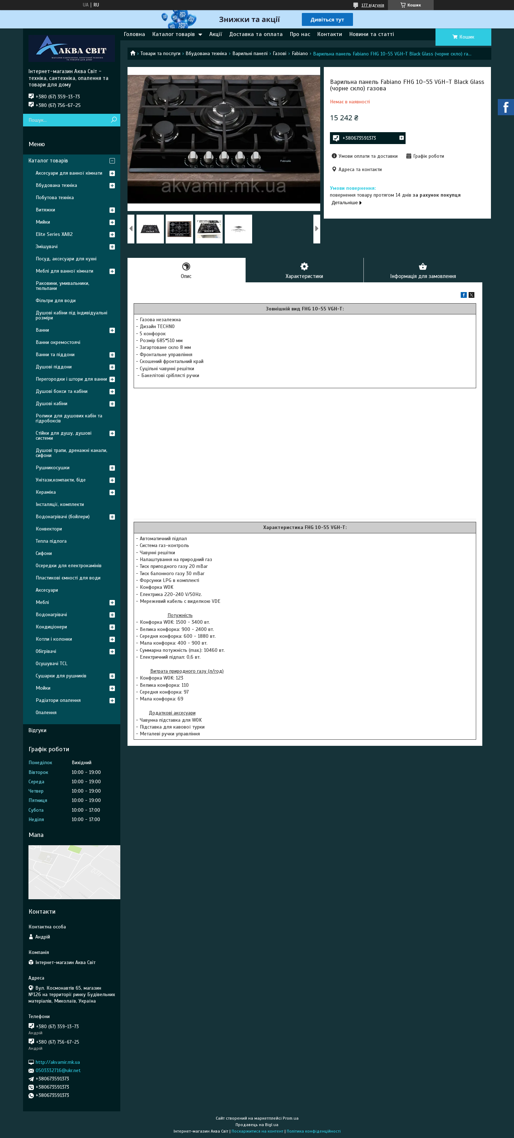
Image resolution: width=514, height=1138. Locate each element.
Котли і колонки (54, 639)
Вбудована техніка (206, 53)
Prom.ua (291, 1118)
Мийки (43, 222)
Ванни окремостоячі (58, 342)
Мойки (43, 688)
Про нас (300, 34)
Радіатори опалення (58, 700)
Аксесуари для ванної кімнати (69, 173)
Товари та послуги (160, 53)
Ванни (42, 330)
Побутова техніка (55, 197)
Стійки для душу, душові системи (63, 435)
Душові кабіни (51, 403)
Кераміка (46, 492)
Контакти (329, 34)
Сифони (44, 553)
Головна (134, 34)
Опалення (46, 712)
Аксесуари (47, 590)
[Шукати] (114, 120)
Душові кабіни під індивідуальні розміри (71, 315)
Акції (215, 34)
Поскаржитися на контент (257, 1131)
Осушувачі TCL (51, 663)
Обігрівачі (46, 651)
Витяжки (45, 210)
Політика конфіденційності (314, 1131)
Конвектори (49, 529)
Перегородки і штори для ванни (71, 379)
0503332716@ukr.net (58, 1070)
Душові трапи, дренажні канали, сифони (71, 452)
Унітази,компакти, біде (61, 480)
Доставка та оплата (256, 34)
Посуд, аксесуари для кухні (66, 259)
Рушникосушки (53, 468)
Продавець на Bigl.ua (257, 1124)
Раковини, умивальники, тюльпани (62, 285)
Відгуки (37, 730)
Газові (279, 53)
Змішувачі (47, 246)
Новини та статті (371, 34)
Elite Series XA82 (54, 234)
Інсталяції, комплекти (60, 504)
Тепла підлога (51, 541)
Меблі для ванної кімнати (64, 271)
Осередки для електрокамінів (69, 566)
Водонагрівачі (51, 614)
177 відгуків (373, 5)
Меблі (42, 602)
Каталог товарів (173, 34)
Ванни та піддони (55, 354)
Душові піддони (54, 367)
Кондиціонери (51, 627)
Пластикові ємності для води (68, 578)
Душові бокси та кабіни (62, 391)
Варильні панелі (250, 53)
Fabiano (300, 53)
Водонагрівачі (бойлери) (63, 517)
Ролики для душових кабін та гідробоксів (69, 418)
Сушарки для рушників (61, 676)
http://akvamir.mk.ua (58, 1062)
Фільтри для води (56, 300)
